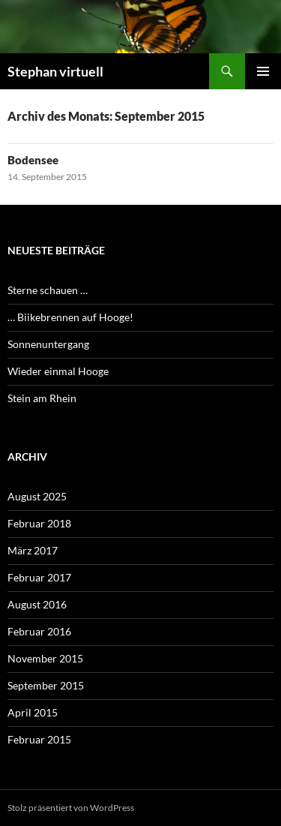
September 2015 (45, 685)
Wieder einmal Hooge (58, 371)
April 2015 (32, 712)
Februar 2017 (39, 577)
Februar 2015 (39, 739)
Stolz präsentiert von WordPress (70, 807)
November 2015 (45, 658)
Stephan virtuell (55, 71)
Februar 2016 (39, 631)
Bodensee (32, 160)
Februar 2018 (39, 523)
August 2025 (37, 496)
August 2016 (37, 604)
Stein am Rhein (41, 398)
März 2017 (32, 550)
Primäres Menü (263, 71)
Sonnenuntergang (48, 344)
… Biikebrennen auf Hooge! (70, 317)
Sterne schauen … (47, 290)
